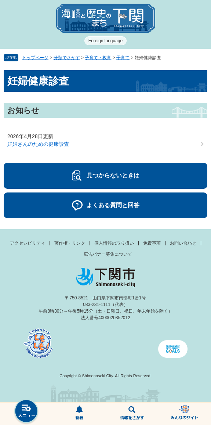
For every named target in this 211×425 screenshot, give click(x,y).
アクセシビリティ (27, 243)
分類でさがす (67, 57)
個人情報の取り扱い (114, 243)
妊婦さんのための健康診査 (38, 144)
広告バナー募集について (108, 254)
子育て (123, 57)
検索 (132, 414)
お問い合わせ (183, 243)
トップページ (35, 57)
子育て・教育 (98, 57)
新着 (79, 414)
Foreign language (105, 40)
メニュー (26, 412)
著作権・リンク (69, 243)
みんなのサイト (184, 414)
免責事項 (152, 243)
